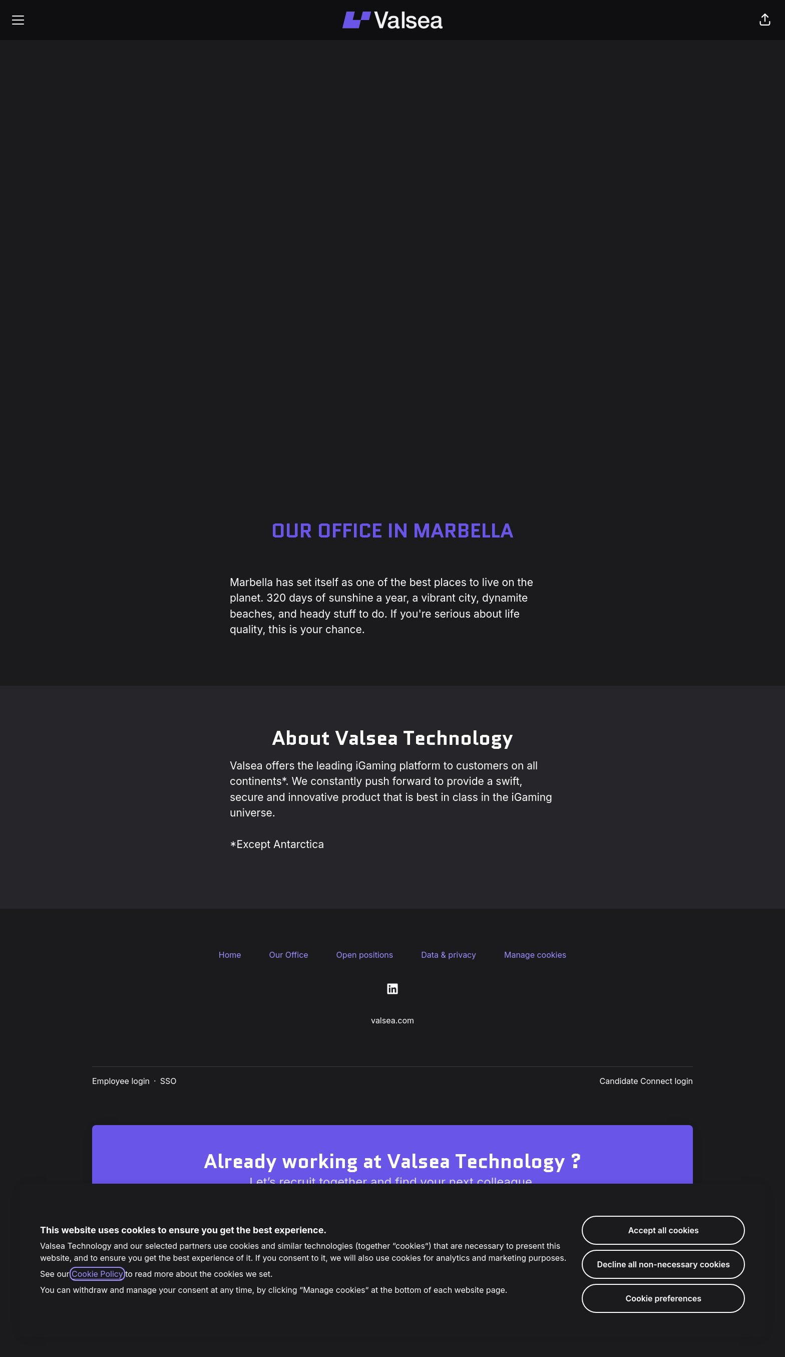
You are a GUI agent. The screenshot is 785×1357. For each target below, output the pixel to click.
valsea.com (392, 1020)
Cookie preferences (663, 1298)
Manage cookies (535, 955)
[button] (765, 20)
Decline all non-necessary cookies (663, 1264)
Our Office (288, 955)
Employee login (121, 1081)
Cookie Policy (97, 1274)
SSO (168, 1081)
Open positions (365, 955)
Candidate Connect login (646, 1081)
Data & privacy (448, 955)
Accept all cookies (663, 1230)
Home (230, 955)
